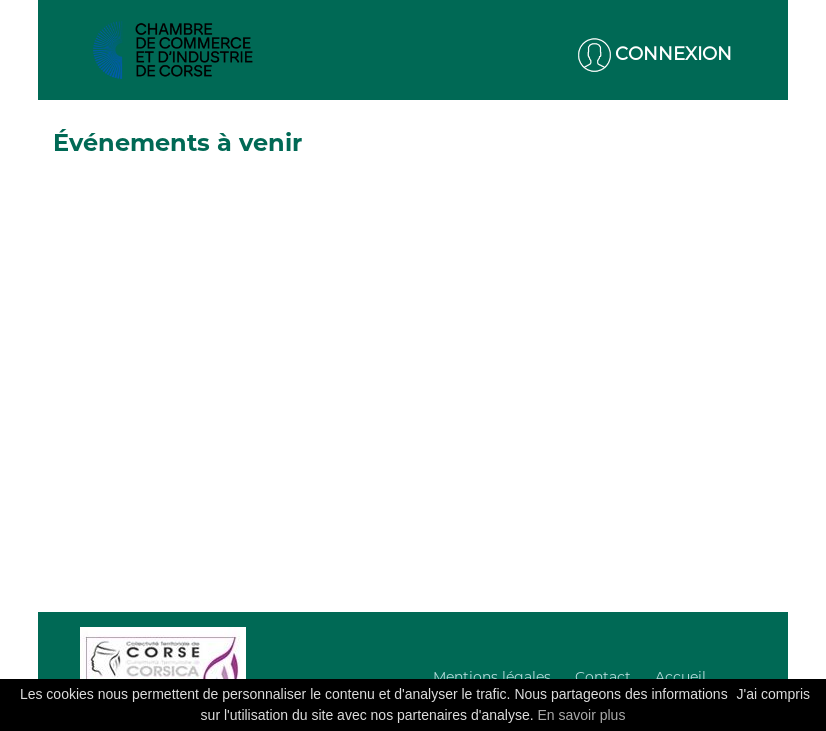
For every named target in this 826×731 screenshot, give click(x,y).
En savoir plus (581, 715)
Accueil (680, 677)
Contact (603, 677)
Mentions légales (492, 677)
